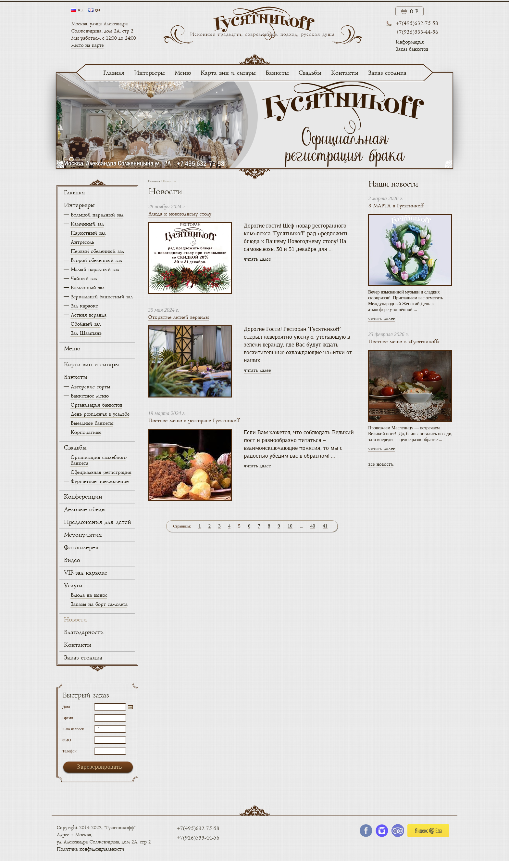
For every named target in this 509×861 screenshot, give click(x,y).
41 (325, 525)
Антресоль (82, 242)
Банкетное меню (89, 396)
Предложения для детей (97, 522)
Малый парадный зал (94, 270)
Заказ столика (387, 73)
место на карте (87, 45)
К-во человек (73, 729)
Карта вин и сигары (227, 73)
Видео (72, 560)
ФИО (66, 740)
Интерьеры (149, 73)
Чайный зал (83, 279)
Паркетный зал (87, 233)
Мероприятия (83, 535)
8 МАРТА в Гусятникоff (395, 206)
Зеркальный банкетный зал (101, 297)
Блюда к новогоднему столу (179, 214)
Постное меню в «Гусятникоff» (403, 342)
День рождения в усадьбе (99, 414)
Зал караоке (84, 306)
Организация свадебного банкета (98, 460)
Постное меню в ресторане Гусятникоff (193, 421)
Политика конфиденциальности (90, 849)
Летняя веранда (88, 315)
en (97, 10)
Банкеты (277, 73)
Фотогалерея (81, 547)
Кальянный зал (87, 288)
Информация (409, 42)
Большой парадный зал (96, 215)
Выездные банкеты (91, 423)
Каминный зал (87, 224)
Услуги (73, 585)
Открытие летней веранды (178, 317)
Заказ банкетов (411, 49)
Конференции (83, 497)
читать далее (257, 259)
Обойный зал (85, 324)
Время (67, 718)
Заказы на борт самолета (98, 604)
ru (80, 10)
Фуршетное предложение (99, 481)
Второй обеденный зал (96, 260)
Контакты (344, 73)
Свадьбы (309, 73)
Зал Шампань (85, 333)
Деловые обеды (85, 509)
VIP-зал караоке (85, 573)
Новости (75, 619)
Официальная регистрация (100, 472)
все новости (380, 464)
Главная (113, 73)
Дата (66, 707)
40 (312, 525)
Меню (182, 73)
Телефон (69, 751)
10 (290, 525)
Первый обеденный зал (97, 251)
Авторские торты (90, 387)
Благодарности (84, 632)
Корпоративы (85, 432)
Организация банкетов (96, 405)
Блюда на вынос (88, 595)
